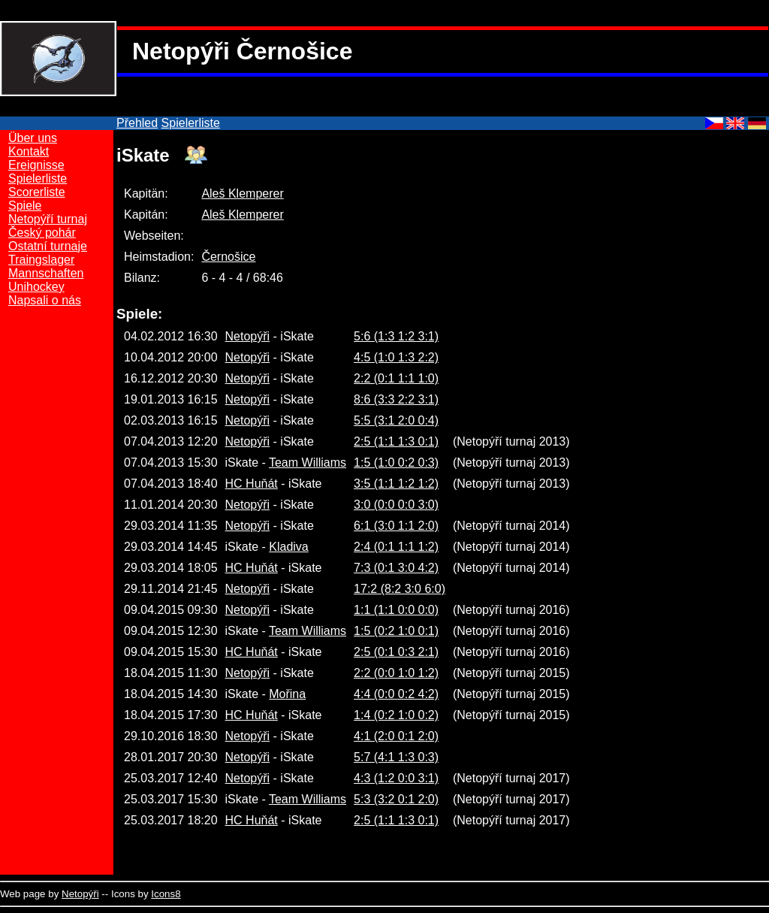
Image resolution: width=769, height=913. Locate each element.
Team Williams (307, 462)
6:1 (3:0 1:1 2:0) (396, 525)
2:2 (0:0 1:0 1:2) (396, 673)
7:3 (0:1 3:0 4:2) (396, 567)
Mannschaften (46, 273)
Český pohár (42, 232)
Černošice (228, 256)
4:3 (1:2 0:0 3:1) (396, 778)
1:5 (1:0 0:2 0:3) (396, 462)
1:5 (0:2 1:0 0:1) (396, 630)
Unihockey (36, 286)
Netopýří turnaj (47, 219)
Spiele (24, 205)
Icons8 (165, 893)
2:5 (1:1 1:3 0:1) (396, 441)
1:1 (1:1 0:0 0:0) (396, 609)
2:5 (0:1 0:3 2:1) (396, 651)
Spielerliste (190, 122)
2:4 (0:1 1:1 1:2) (396, 546)
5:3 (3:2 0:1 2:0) (396, 799)
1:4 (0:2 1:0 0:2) (396, 715)
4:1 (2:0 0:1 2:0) (396, 736)
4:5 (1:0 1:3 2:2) (396, 357)
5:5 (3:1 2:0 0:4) (396, 420)
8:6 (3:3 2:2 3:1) (396, 399)
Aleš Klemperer (242, 193)
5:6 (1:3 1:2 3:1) (396, 336)
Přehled (137, 122)
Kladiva (288, 546)
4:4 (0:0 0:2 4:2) (396, 694)
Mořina (287, 694)
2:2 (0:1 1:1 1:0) (396, 378)
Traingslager (41, 259)
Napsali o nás (44, 300)
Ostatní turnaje (47, 246)
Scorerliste (36, 192)
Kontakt (28, 151)
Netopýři (247, 336)
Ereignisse (36, 165)
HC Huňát (251, 483)
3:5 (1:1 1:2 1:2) (396, 483)
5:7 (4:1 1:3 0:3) (396, 757)
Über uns (32, 138)
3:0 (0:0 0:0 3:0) (396, 504)
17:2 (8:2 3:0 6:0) (399, 588)
